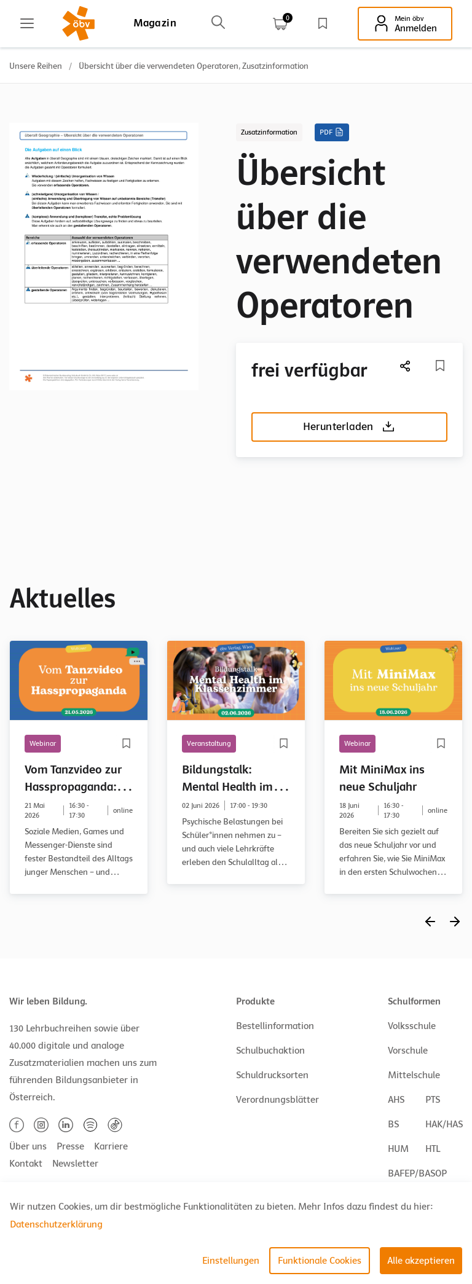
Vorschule (408, 1050)
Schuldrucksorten (272, 1075)
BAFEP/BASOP (417, 1173)
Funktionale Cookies (319, 1260)
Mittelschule (414, 1075)
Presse (70, 1146)
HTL (432, 1148)
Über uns (28, 1146)
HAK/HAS (444, 1124)
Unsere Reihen (35, 66)
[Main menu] (27, 23)
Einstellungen (230, 1260)
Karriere (111, 1146)
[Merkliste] (440, 365)
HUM (398, 1148)
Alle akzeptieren (421, 1260)
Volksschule (412, 1026)
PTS (432, 1099)
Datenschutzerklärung (56, 1224)
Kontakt (25, 1163)
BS (393, 1124)
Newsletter (75, 1163)
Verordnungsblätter (277, 1099)
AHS (396, 1099)
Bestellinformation (275, 1026)
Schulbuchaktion (270, 1050)
